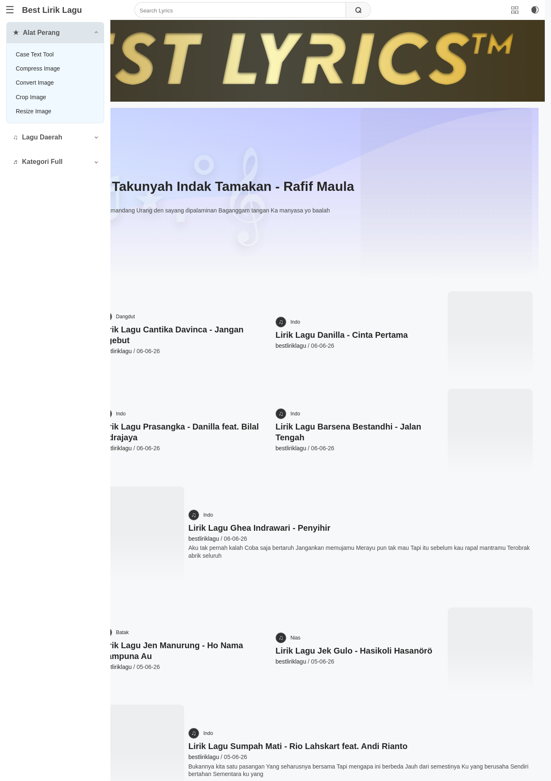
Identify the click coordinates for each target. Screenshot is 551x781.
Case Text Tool (35, 54)
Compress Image (38, 68)
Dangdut (215, 279)
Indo (357, 279)
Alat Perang (41, 32)
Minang (146, 134)
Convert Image (35, 82)
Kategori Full (42, 161)
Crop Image (31, 97)
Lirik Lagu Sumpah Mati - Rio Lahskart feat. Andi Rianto (371, 654)
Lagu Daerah (42, 137)
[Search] (295, 10)
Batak (212, 554)
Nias (357, 554)
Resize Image (33, 111)
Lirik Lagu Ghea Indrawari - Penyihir (333, 463)
